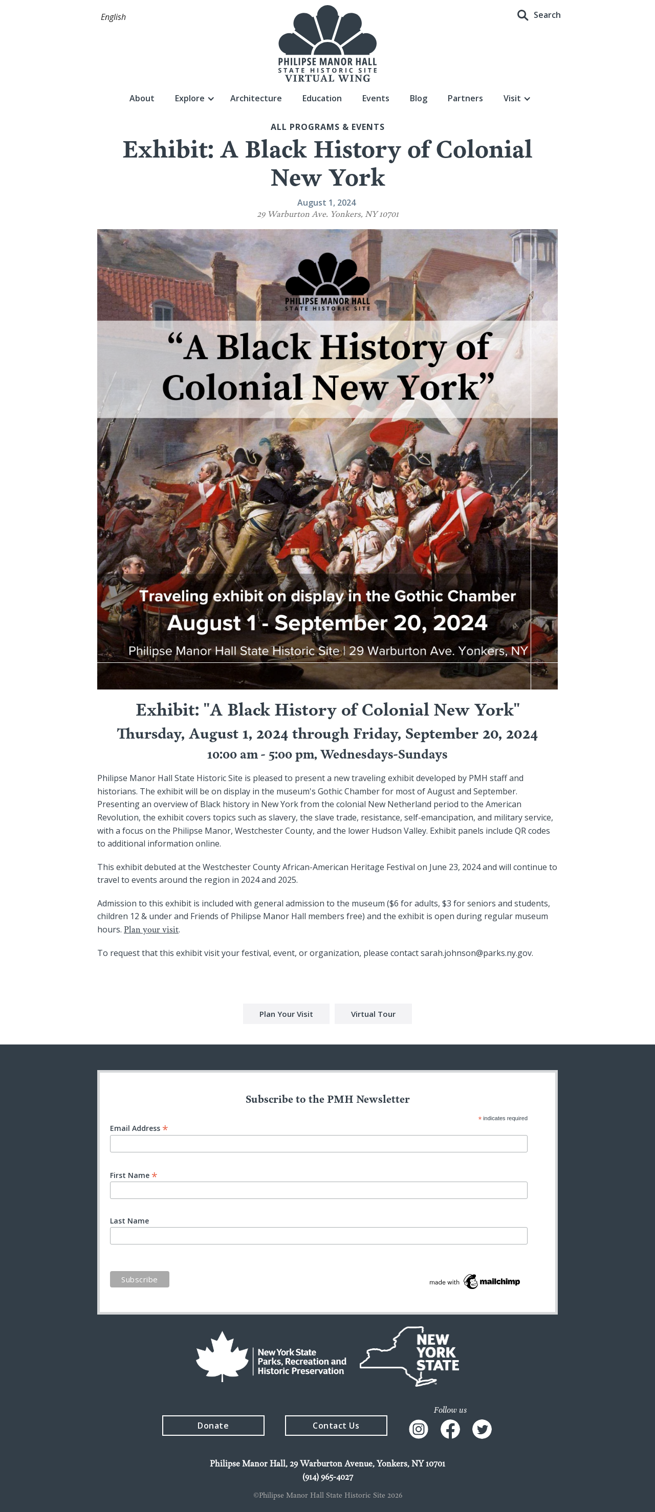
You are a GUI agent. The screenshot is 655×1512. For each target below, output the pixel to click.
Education (322, 98)
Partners (465, 98)
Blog (418, 98)
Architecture (256, 98)
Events (375, 98)
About (142, 98)
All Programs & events (328, 126)
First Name (134, 1174)
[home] (327, 43)
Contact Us (336, 1425)
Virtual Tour (373, 1015)
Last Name (129, 1221)
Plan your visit (151, 929)
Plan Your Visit (286, 1015)
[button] (113, 17)
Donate (213, 1425)
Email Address (139, 1127)
